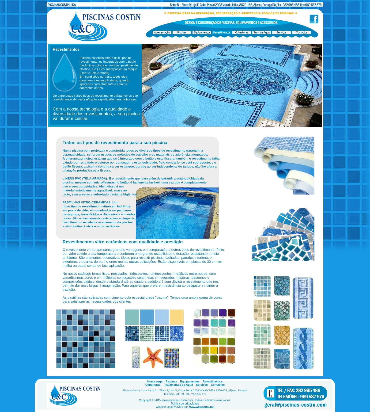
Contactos (218, 384)
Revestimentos (213, 381)
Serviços (202, 384)
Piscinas (171, 381)
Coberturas (152, 384)
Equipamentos (190, 381)
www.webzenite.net (201, 406)
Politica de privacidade (185, 403)
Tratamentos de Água (178, 384)
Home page (154, 381)
